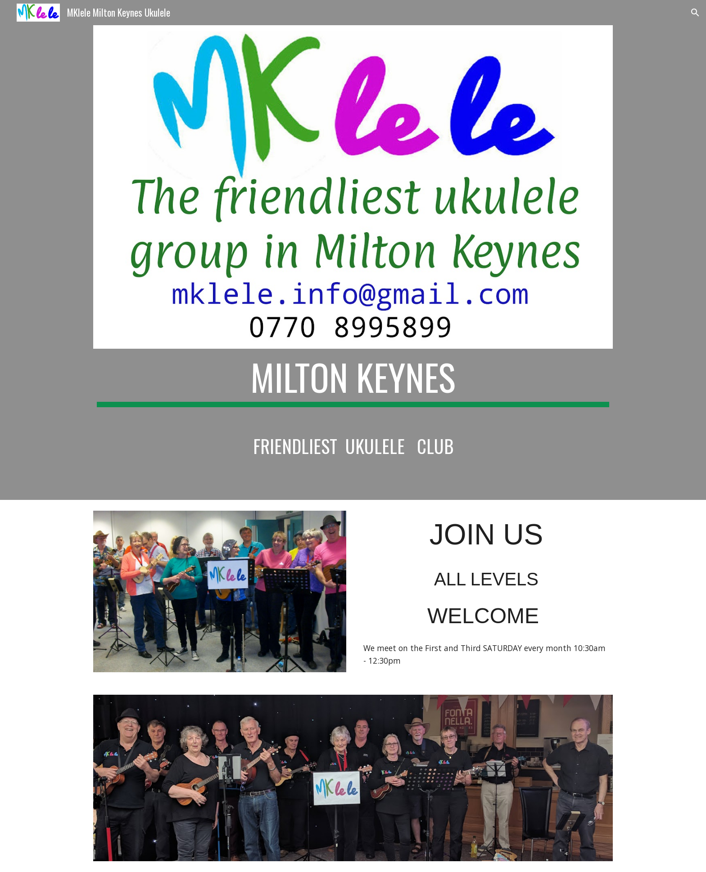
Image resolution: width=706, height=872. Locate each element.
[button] (695, 12)
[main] (353, 412)
